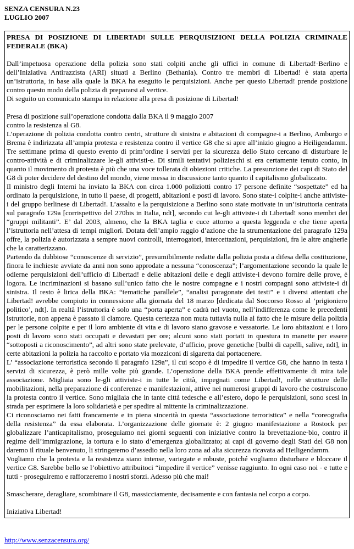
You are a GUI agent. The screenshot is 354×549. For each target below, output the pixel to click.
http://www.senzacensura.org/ (46, 540)
